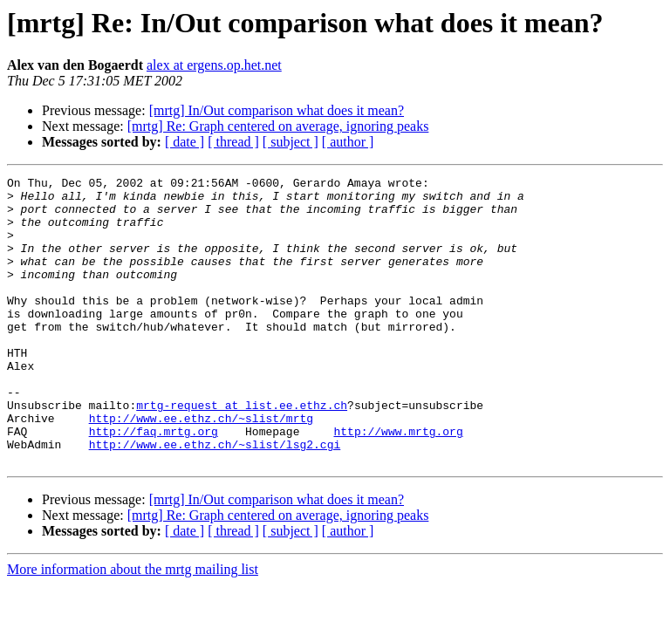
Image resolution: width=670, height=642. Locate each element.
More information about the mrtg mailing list (132, 626)
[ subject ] (290, 141)
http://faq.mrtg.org (153, 483)
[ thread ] (233, 141)
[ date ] (184, 141)
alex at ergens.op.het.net (214, 65)
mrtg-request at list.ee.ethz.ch (241, 452)
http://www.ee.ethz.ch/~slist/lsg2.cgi (215, 499)
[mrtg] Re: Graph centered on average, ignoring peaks (278, 126)
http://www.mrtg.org (397, 483)
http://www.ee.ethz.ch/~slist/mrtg (201, 467)
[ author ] (348, 141)
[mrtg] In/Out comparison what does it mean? (276, 110)
